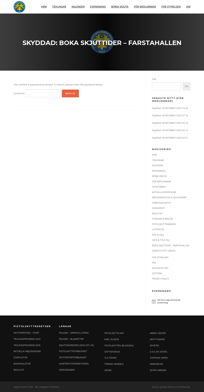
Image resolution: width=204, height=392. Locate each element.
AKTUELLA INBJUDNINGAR (27, 351)
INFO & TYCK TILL (161, 240)
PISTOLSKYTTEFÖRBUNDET (73, 351)
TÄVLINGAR (59, 6)
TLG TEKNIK (110, 357)
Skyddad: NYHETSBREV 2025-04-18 (170, 122)
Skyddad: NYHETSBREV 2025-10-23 (170, 108)
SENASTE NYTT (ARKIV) (163, 250)
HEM (44, 6)
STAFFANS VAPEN (159, 357)
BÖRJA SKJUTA (119, 6)
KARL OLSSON (111, 339)
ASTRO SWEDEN (158, 370)
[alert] (171, 301)
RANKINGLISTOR (22, 363)
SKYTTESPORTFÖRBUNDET (73, 357)
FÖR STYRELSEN (171, 6)
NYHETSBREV (159, 186)
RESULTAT (157, 213)
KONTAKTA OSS (160, 268)
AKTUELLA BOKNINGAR (164, 192)
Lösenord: (37, 93)
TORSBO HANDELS (114, 363)
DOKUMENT (158, 208)
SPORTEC (154, 345)
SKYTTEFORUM (112, 351)
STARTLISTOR (20, 357)
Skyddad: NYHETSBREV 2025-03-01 (170, 137)
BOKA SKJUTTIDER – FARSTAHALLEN (170, 245)
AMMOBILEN (156, 363)
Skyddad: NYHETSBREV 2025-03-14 (170, 130)
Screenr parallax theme (163, 386)
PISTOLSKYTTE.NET (114, 333)
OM (188, 6)
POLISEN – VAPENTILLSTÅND (74, 332)
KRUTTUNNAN (157, 339)
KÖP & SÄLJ (158, 234)
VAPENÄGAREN (67, 369)
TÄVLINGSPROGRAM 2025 (27, 338)
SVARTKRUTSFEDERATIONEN (74, 363)
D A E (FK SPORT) (158, 351)
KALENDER (78, 6)
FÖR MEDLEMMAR (145, 6)
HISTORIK (157, 273)
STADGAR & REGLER (162, 218)
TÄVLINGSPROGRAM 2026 (27, 345)
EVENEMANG (98, 6)
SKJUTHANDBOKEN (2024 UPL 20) (76, 345)
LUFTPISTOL (158, 229)
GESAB (107, 370)
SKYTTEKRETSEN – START (26, 332)
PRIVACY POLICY (160, 278)
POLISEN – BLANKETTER (71, 338)
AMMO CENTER (158, 333)
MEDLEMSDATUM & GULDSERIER (169, 197)
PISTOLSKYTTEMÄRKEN (164, 224)
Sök (154, 78)
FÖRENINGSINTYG (161, 202)
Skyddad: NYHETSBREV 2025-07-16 (170, 115)
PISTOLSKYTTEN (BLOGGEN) (118, 345)
